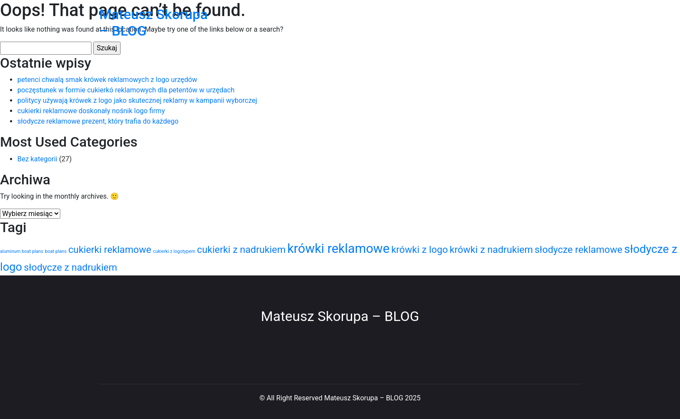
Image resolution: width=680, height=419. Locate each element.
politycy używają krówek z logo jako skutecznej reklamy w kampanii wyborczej (137, 100)
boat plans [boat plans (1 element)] (56, 251)
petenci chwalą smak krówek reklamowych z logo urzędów (107, 79)
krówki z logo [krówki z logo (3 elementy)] (419, 249)
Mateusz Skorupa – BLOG (340, 316)
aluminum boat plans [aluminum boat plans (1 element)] (21, 251)
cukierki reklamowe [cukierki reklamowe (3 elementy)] (109, 249)
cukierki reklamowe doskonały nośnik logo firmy (91, 111)
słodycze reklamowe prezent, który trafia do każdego (98, 121)
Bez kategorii (37, 159)
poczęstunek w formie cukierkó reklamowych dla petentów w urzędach (126, 90)
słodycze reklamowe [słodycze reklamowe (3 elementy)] (578, 249)
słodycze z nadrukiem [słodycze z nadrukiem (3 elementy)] (70, 267)
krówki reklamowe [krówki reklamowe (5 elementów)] (338, 248)
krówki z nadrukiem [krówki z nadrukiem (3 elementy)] (491, 249)
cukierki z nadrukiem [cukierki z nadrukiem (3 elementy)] (241, 249)
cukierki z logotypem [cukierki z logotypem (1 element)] (174, 251)
